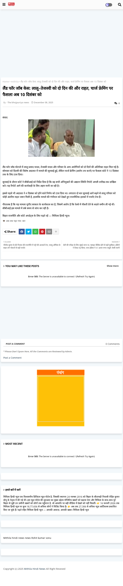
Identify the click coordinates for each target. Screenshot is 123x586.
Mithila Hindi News (34, 568)
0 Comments (113, 343)
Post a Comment (12, 357)
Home (6, 81)
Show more (112, 265)
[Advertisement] (61, 36)
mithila (15, 81)
